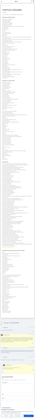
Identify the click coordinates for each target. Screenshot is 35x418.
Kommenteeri (4, 382)
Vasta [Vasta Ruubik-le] (33, 331)
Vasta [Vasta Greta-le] (33, 353)
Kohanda (6, 415)
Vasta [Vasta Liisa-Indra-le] (33, 369)
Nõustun (28, 415)
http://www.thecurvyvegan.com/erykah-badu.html (11, 367)
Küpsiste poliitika (17, 412)
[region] (17, 413)
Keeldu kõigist (17, 415)
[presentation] (10, 404)
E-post (3, 398)
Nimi (3, 394)
